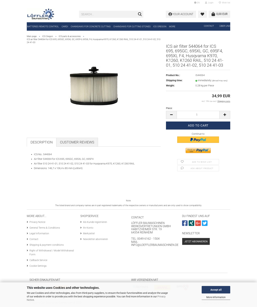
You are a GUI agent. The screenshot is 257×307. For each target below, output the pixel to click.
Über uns (224, 26)
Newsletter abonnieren (95, 239)
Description (42, 142)
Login (209, 2)
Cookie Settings (38, 265)
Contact (209, 26)
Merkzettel (89, 233)
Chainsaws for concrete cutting (91, 26)
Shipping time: (174, 80)
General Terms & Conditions (44, 227)
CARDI (65, 26)
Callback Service (38, 260)
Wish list (224, 2)
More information (216, 297)
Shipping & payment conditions (46, 244)
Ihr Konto (88, 227)
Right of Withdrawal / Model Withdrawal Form (51, 252)
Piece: (169, 108)
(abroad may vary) (220, 80)
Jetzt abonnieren (196, 241)
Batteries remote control (43, 26)
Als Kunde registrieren (95, 222)
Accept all (216, 289)
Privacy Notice (37, 222)
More (172, 26)
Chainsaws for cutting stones (132, 26)
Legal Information (39, 233)
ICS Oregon (159, 26)
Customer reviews (77, 142)
